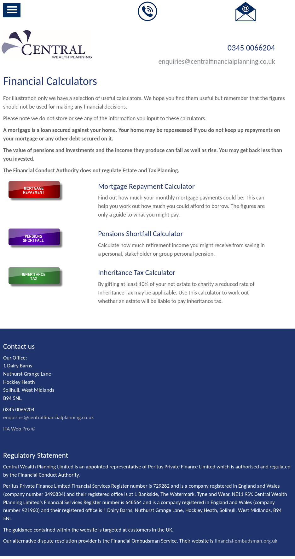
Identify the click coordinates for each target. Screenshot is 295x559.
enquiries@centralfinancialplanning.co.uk (216, 61)
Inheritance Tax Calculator (136, 272)
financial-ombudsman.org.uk (246, 541)
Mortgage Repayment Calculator (146, 186)
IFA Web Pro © (19, 428)
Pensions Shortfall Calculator (140, 233)
